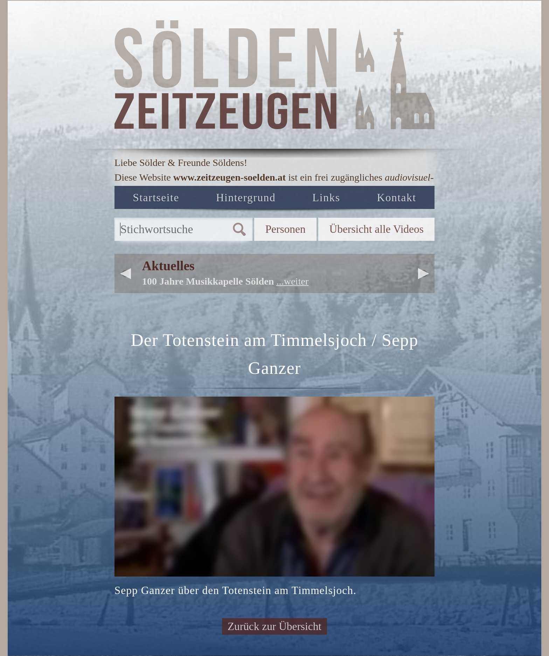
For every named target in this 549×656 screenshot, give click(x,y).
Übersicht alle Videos (376, 229)
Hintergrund (246, 197)
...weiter (292, 281)
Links (326, 197)
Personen (285, 229)
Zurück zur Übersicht (274, 626)
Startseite (156, 197)
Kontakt (396, 197)
